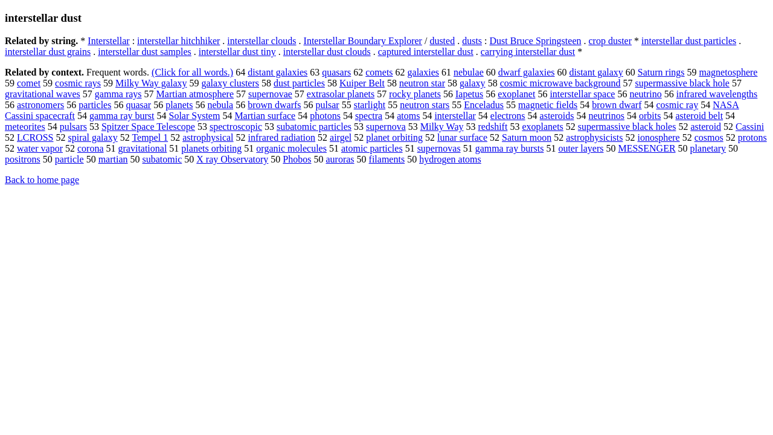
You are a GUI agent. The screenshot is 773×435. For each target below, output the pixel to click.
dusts (472, 41)
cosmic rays (78, 83)
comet (28, 83)
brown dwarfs (274, 105)
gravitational (142, 148)
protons (752, 137)
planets (179, 105)
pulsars (73, 126)
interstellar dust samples (144, 52)
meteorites (25, 126)
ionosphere (658, 137)
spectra (368, 116)
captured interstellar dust (425, 52)
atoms (408, 116)
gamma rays (118, 94)
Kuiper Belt (362, 83)
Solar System (194, 116)
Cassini (750, 126)
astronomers (40, 105)
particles (95, 105)
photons (325, 116)
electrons (507, 116)
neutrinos (606, 116)
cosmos (708, 137)
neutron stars (424, 105)
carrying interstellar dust (528, 52)
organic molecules (291, 148)
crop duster (610, 41)
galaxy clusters (230, 83)
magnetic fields (547, 105)
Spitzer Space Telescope (148, 126)
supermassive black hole (682, 83)
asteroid (705, 126)
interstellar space (582, 94)
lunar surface (462, 137)
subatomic (162, 159)
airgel (340, 137)
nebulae (469, 72)
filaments (387, 159)
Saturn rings (661, 72)
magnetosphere (728, 72)
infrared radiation (282, 137)
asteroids (557, 116)
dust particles (299, 83)
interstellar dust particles (688, 41)
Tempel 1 (150, 137)
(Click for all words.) (192, 72)
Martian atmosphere (195, 94)
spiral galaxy (92, 137)
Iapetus (469, 94)
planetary (708, 148)
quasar (138, 105)
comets (379, 72)
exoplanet (516, 94)
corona (90, 148)
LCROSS (35, 137)
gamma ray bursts (509, 148)
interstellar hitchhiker (178, 41)
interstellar (454, 116)
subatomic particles (314, 126)
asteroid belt (699, 116)
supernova (386, 126)
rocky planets (415, 94)
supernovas (439, 148)
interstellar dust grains (48, 52)
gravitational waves (42, 94)
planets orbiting (211, 148)
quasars (336, 72)
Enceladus (484, 105)
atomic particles (372, 148)
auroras (340, 159)
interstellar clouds (261, 41)
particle (69, 159)
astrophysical (207, 137)
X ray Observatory (232, 159)
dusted (442, 41)
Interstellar (108, 41)
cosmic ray (677, 105)
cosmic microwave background (560, 83)
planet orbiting (394, 137)
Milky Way (442, 126)
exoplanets (542, 126)
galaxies (423, 72)
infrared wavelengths (717, 94)
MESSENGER (646, 148)
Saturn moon (526, 137)
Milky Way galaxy (151, 83)
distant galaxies (277, 72)
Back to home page (42, 180)
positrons (22, 159)
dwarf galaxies (526, 72)
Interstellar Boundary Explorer (363, 41)
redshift (493, 126)
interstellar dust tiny (237, 52)
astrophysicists (594, 137)
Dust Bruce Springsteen (536, 41)
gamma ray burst (122, 116)
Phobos (297, 159)
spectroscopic (236, 126)
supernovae (270, 94)
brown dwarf (616, 105)
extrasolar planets (340, 94)
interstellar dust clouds (327, 52)
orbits (650, 116)
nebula (221, 105)
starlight (369, 105)
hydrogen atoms (450, 159)
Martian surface (264, 116)
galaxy (473, 83)
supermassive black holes (627, 126)
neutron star (422, 83)
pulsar (327, 105)
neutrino (645, 94)
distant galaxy (596, 72)
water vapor (40, 148)
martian (113, 159)
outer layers (580, 148)
